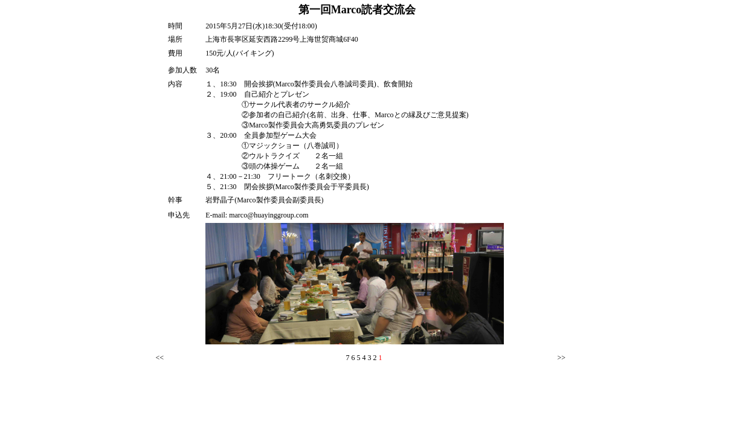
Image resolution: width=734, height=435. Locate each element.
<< (160, 357)
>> (562, 357)
